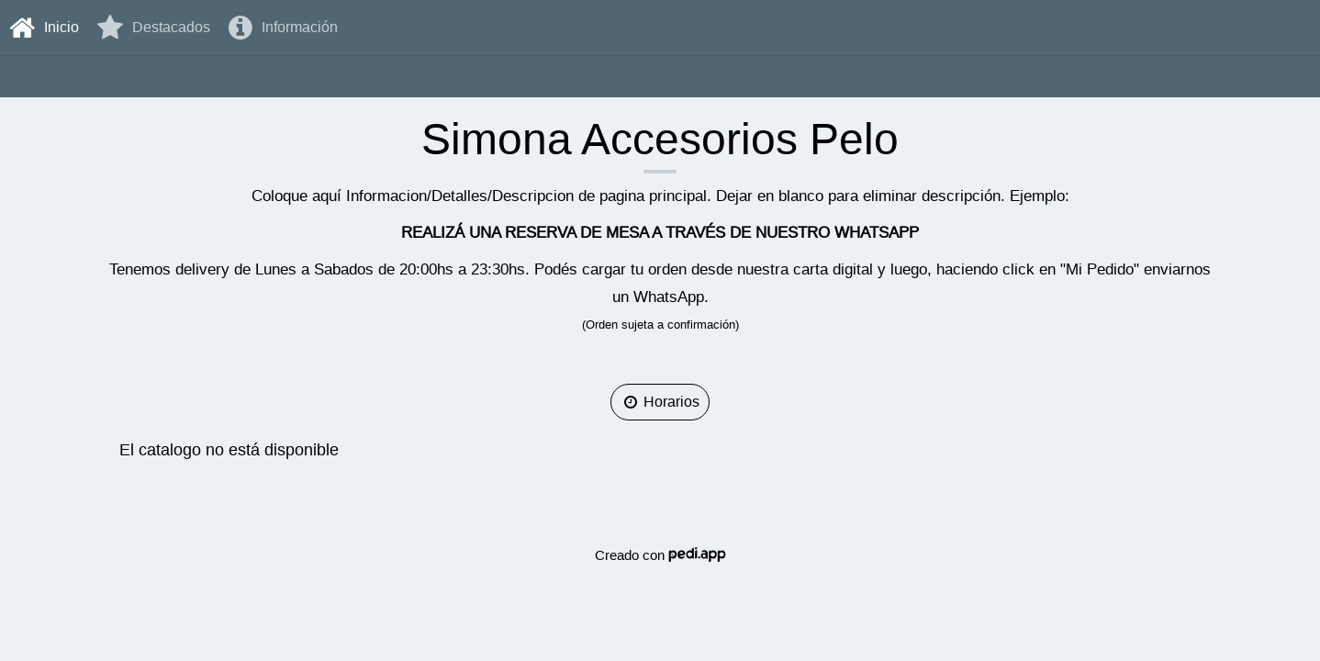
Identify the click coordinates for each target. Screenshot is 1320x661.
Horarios (660, 401)
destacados (153, 27)
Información (283, 27)
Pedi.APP (697, 555)
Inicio (44, 27)
